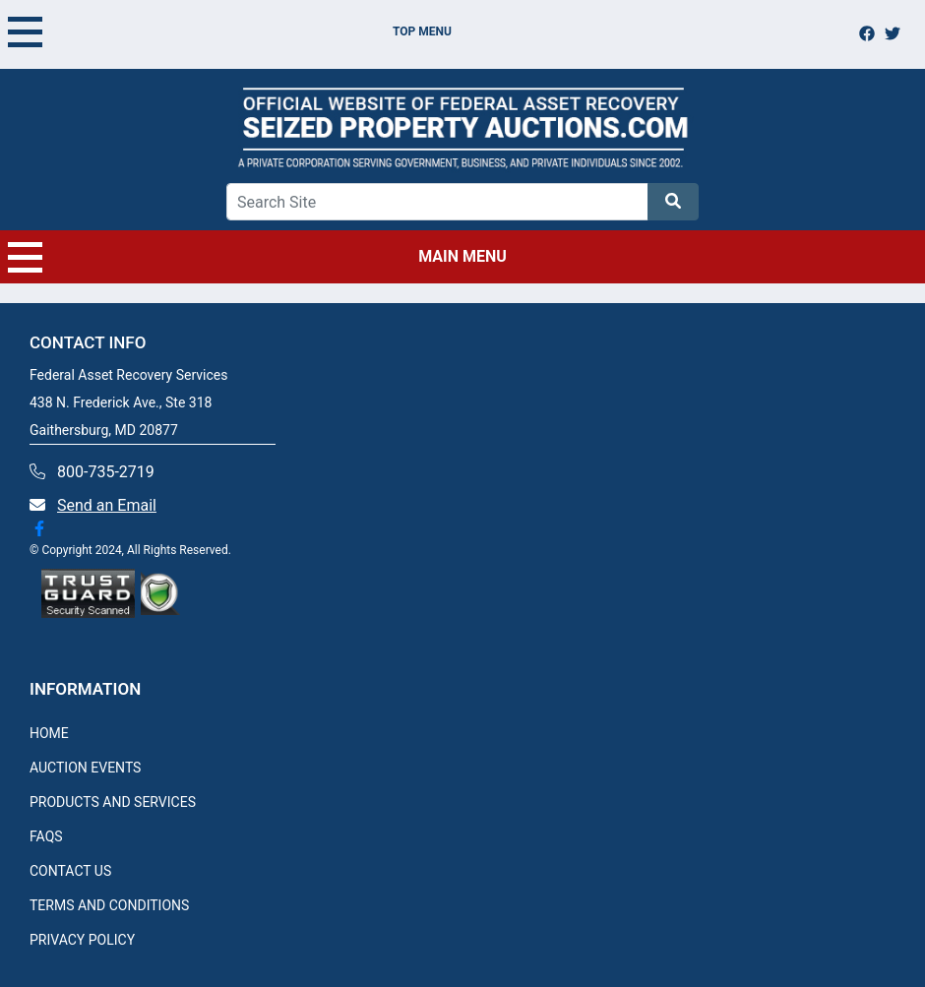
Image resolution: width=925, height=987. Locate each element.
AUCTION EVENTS (85, 767)
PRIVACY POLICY (82, 940)
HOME (49, 733)
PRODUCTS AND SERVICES (113, 802)
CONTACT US (70, 871)
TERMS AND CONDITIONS (109, 905)
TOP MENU (230, 31)
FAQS (46, 836)
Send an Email (106, 505)
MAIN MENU (257, 256)
